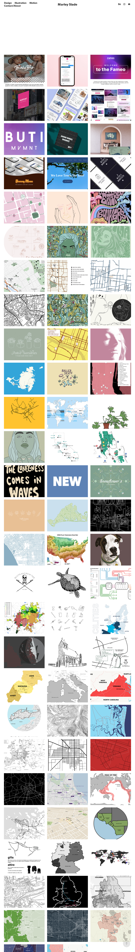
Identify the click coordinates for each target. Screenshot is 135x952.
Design (8, 2)
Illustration (20, 2)
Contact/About (12, 5)
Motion (33, 2)
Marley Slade (67, 4)
